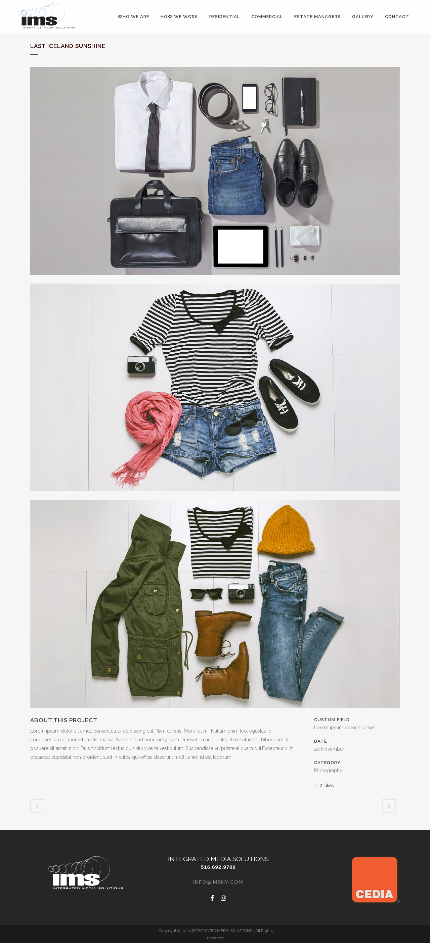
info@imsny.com (218, 882)
